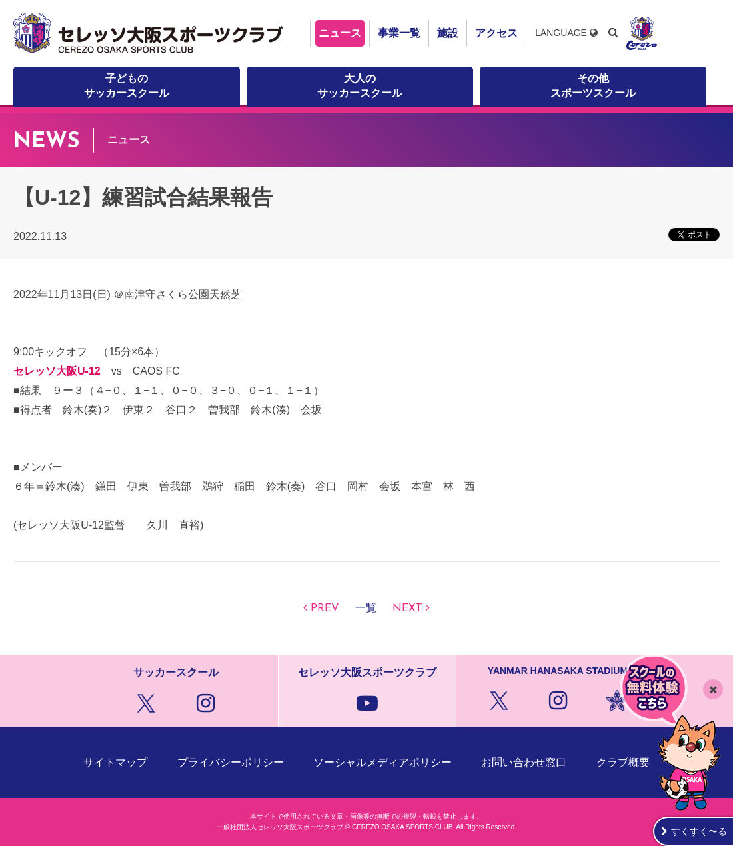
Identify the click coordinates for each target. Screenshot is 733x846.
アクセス (496, 33)
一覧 (365, 608)
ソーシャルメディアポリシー (382, 762)
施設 (447, 33)
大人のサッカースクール (359, 86)
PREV (325, 608)
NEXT (407, 608)
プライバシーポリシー (230, 762)
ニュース (340, 33)
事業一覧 (399, 33)
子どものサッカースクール (126, 86)
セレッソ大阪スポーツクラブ (150, 33)
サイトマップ (115, 762)
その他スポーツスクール (593, 86)
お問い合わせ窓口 (523, 762)
